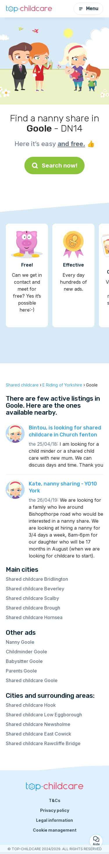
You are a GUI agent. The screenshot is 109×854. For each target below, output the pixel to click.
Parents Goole (21, 671)
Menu (88, 8)
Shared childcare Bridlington (37, 579)
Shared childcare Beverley (35, 588)
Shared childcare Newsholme (38, 724)
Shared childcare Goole (32, 680)
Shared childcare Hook (31, 705)
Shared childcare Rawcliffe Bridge (43, 743)
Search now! (54, 165)
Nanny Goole (20, 642)
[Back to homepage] (29, 8)
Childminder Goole (26, 652)
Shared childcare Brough (33, 608)
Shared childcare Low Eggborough (44, 715)
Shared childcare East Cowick (38, 734)
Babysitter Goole (24, 661)
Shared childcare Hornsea (34, 617)
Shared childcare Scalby (32, 598)
